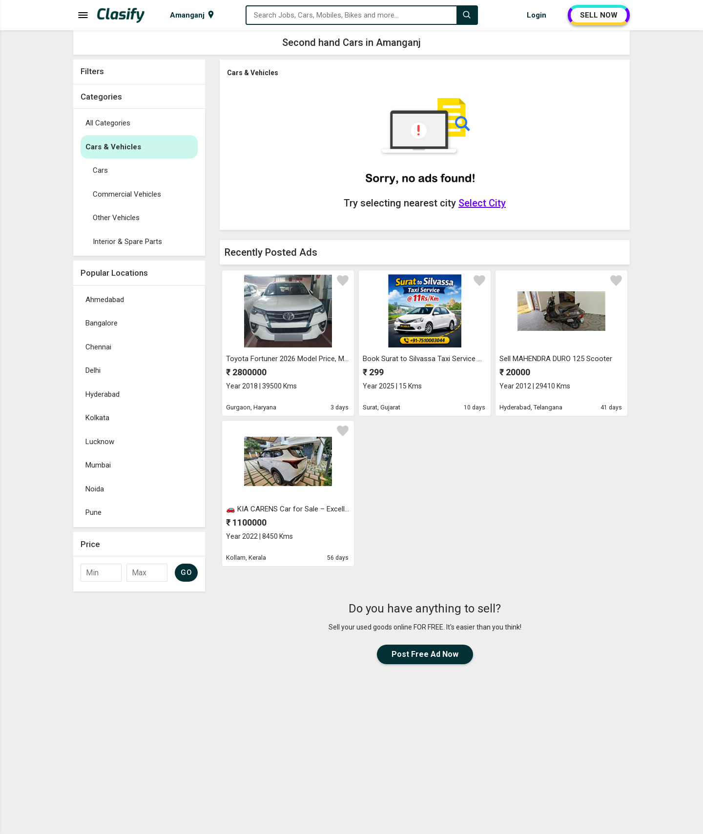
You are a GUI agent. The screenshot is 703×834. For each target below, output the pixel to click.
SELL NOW (599, 15)
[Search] (466, 15)
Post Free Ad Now (425, 654)
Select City (482, 203)
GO (186, 572)
